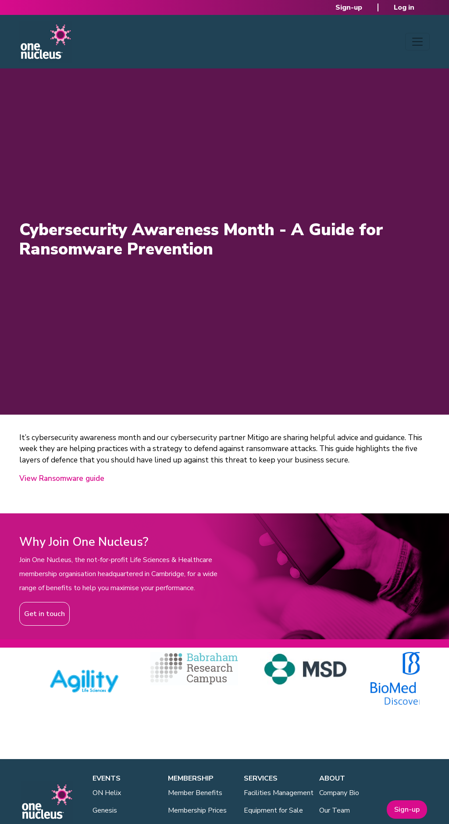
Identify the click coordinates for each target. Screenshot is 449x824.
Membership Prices (197, 810)
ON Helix (107, 793)
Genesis (105, 810)
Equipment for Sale (273, 810)
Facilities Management (279, 793)
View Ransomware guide (61, 478)
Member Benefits (195, 793)
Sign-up (348, 7)
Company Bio (339, 793)
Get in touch (44, 614)
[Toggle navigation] (417, 41)
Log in (404, 7)
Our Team (334, 810)
